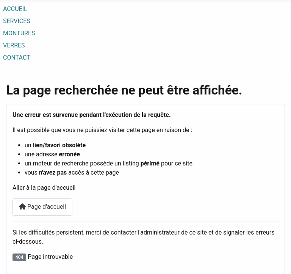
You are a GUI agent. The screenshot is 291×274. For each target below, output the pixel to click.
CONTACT (16, 57)
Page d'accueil (42, 206)
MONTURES (19, 33)
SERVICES (16, 21)
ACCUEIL (15, 9)
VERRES (14, 45)
